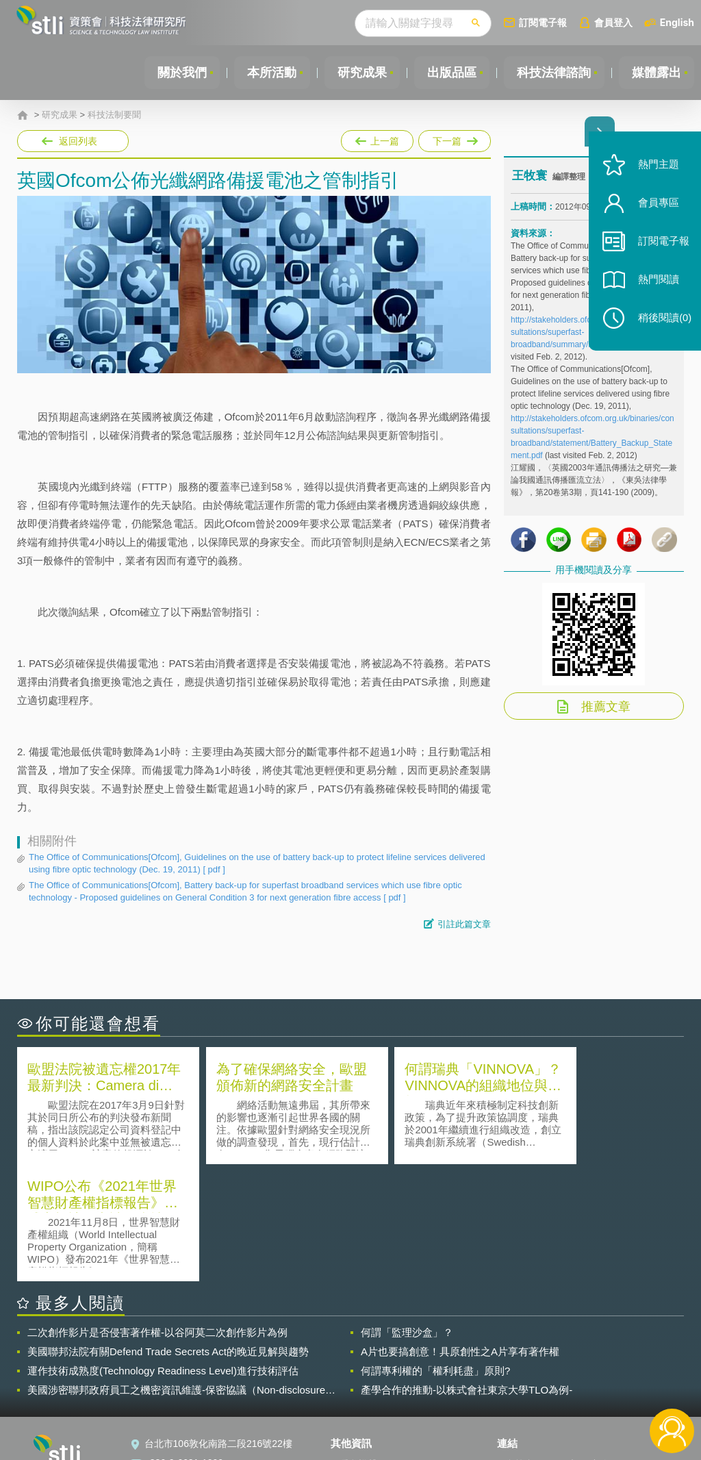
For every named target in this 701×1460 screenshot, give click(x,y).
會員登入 (613, 22)
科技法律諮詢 (552, 72)
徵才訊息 (358, 1365)
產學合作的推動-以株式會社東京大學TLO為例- (466, 1272)
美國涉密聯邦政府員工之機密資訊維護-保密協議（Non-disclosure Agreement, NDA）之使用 (176, 1272)
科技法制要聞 (114, 115)
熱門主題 (654, 173)
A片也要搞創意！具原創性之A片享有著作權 (460, 1233)
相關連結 (589, 1346)
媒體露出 (655, 72)
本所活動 (267, 72)
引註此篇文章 (464, 924)
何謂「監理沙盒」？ (407, 1214)
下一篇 (453, 138)
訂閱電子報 (543, 22)
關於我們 (176, 72)
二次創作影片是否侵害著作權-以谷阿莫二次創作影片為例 (157, 1214)
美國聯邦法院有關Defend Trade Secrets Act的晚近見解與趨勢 (168, 1233)
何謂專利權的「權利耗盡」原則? (435, 1253)
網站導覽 (358, 1403)
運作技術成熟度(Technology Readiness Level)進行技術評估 (162, 1253)
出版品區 (449, 72)
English (677, 22)
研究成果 (358, 72)
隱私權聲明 (363, 1346)
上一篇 (377, 138)
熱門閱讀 (654, 288)
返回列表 (78, 141)
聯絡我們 (358, 1384)
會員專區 (654, 211)
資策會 (519, 1346)
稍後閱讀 (660, 326)
